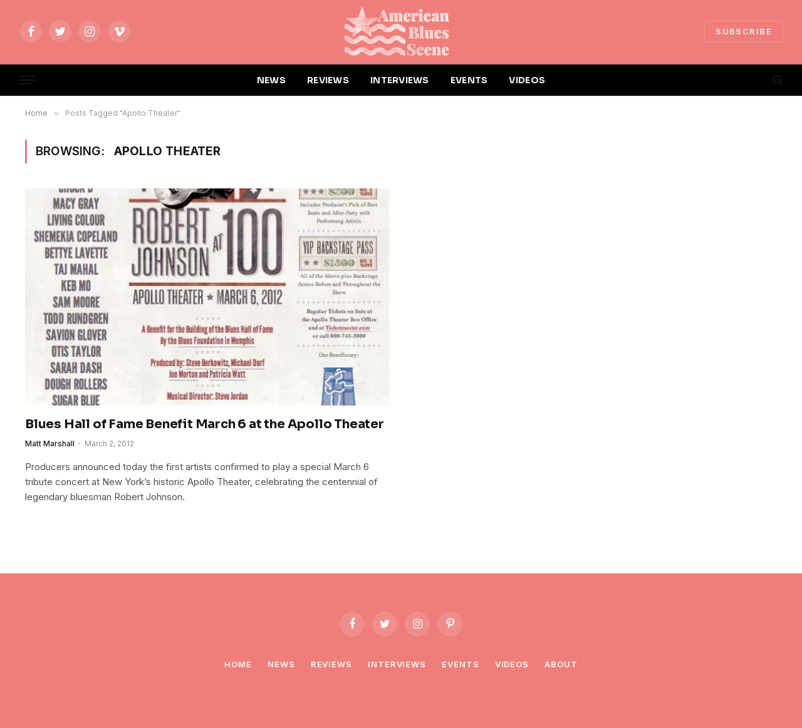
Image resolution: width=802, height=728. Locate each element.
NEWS (271, 80)
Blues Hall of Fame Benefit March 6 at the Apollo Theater (204, 424)
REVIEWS (328, 80)
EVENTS (469, 80)
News (281, 664)
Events (460, 664)
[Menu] (27, 80)
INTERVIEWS (399, 80)
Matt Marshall (50, 443)
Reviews (331, 664)
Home (238, 664)
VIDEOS (527, 80)
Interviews (397, 664)
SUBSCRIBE (744, 31)
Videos (512, 664)
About (561, 664)
